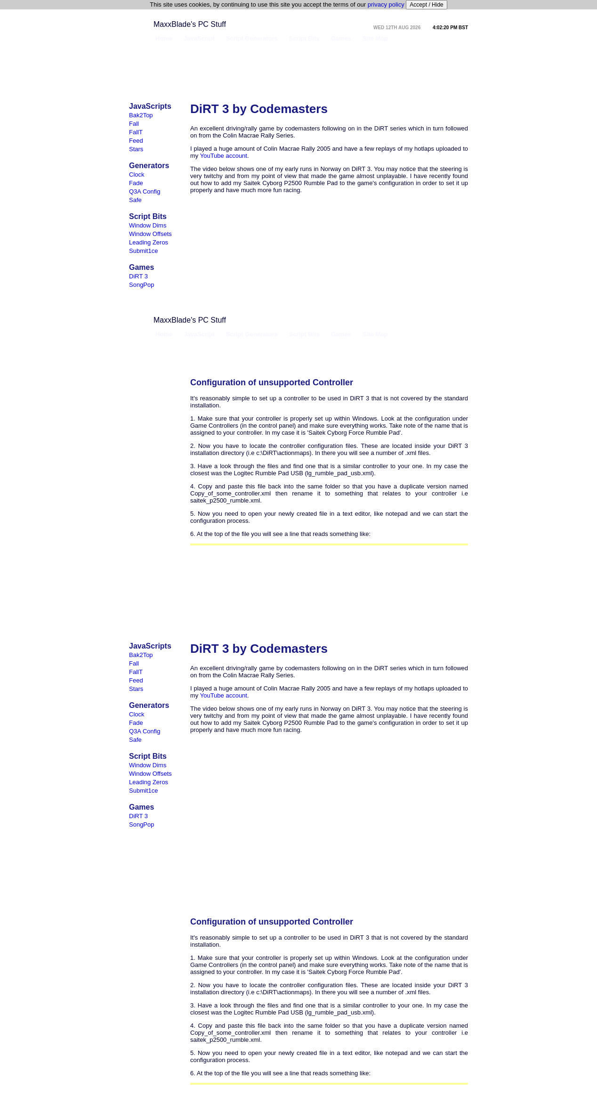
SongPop (141, 284)
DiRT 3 (138, 276)
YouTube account (223, 155)
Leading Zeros (148, 242)
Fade (136, 183)
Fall (134, 123)
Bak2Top (141, 115)
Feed (136, 140)
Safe (135, 199)
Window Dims (147, 225)
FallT (136, 132)
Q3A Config (145, 191)
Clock (137, 174)
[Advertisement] (296, 72)
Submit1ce (143, 250)
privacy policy (386, 4)
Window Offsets (150, 233)
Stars (136, 149)
